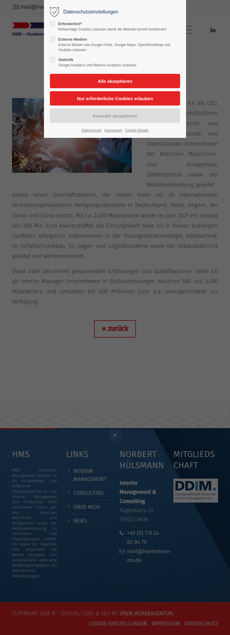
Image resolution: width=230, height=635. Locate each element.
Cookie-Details (137, 130)
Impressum (113, 130)
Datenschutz (91, 130)
